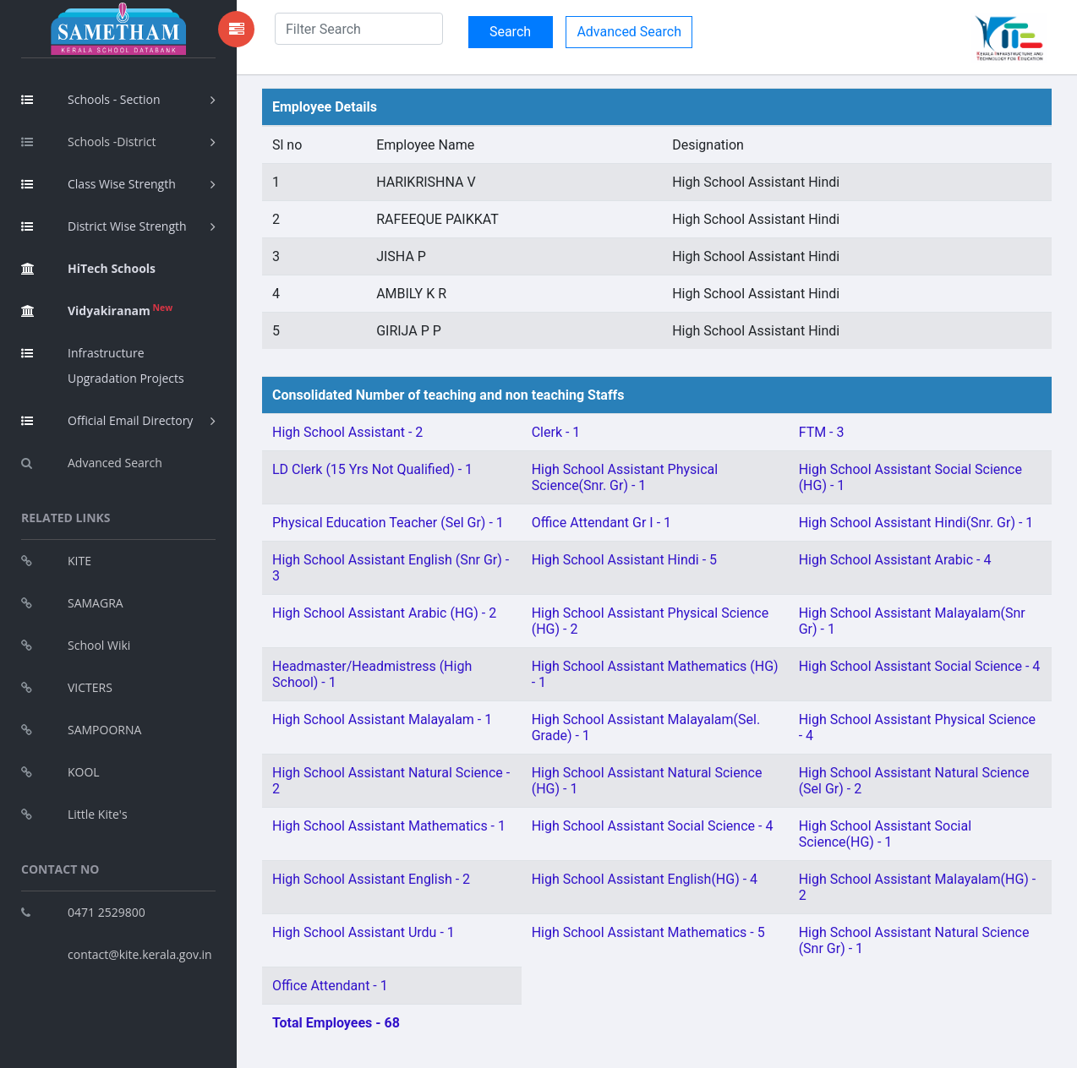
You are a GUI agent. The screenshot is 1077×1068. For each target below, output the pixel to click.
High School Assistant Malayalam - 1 (382, 719)
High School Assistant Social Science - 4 (920, 666)
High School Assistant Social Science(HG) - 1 (885, 834)
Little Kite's (74, 814)
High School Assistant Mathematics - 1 (389, 826)
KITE (56, 561)
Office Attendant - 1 (330, 986)
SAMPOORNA (81, 730)
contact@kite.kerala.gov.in (140, 954)
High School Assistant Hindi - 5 (624, 560)
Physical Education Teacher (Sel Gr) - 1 (388, 523)
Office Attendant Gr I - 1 (601, 523)
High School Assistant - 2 (347, 432)
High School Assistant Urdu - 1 (363, 932)
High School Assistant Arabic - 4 (895, 560)
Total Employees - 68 (336, 1023)
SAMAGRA (72, 603)
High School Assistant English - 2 (371, 879)
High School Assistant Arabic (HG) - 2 (384, 613)
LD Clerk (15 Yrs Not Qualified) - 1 (372, 469)
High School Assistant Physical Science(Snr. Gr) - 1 (625, 477)
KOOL (60, 772)
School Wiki (75, 645)
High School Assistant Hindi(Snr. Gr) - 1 (916, 523)
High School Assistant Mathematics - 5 (648, 932)
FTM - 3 (822, 432)
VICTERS (66, 687)
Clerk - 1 (556, 432)
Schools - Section (91, 99)
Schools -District (88, 142)
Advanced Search (91, 463)
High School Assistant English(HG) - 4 (644, 879)
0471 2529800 (83, 912)
